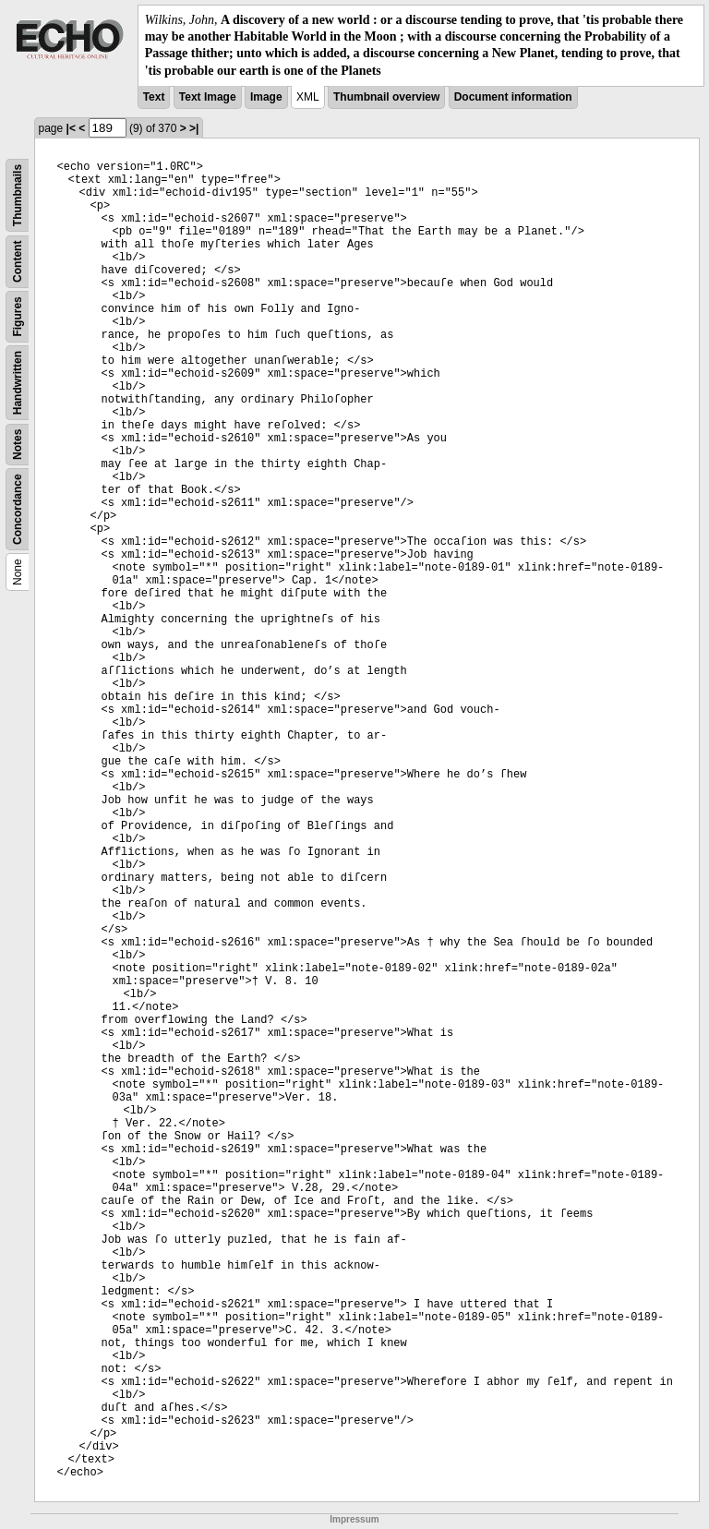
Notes (17, 443)
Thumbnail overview (386, 96)
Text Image (207, 96)
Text (154, 96)
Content (17, 261)
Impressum (354, 1519)
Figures (17, 316)
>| (193, 128)
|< (71, 128)
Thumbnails (17, 195)
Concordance (17, 509)
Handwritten (17, 383)
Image (266, 96)
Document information (513, 96)
